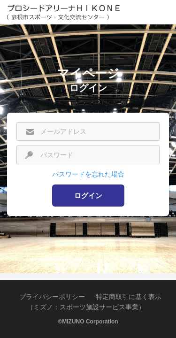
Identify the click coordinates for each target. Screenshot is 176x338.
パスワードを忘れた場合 (88, 174)
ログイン (88, 196)
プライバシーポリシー (52, 296)
